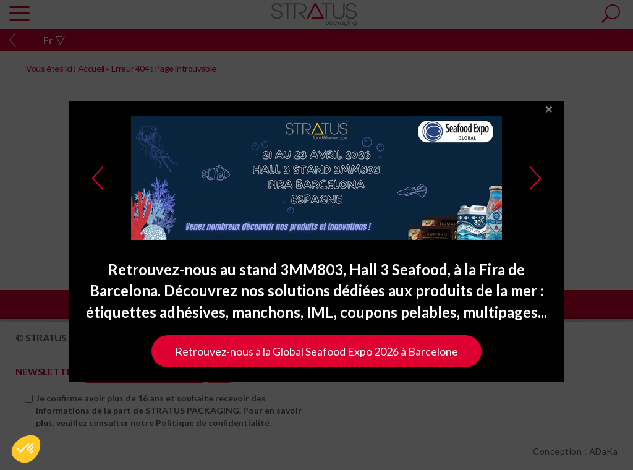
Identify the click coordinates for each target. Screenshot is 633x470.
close (549, 113)
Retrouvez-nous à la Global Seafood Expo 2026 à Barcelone (316, 354)
